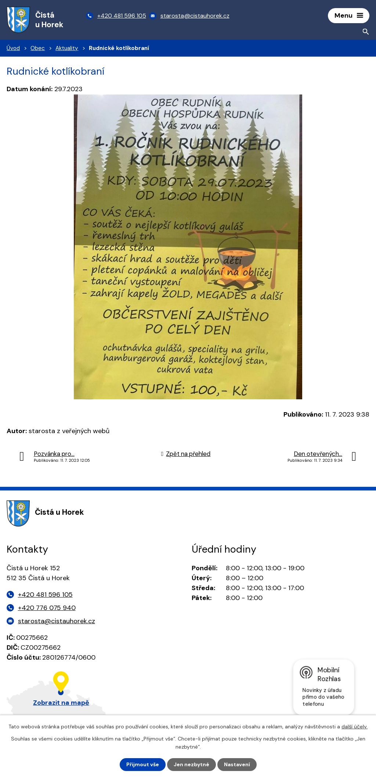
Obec (37, 48)
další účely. (354, 726)
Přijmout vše (142, 764)
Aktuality (66, 48)
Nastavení (237, 764)
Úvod (13, 48)
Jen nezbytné (191, 764)
